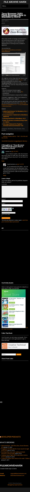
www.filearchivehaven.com (17, 475)
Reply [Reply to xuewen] (3, 161)
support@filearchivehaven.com (18, 473)
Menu (4, 6)
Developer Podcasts (11, 437)
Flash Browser (17, 128)
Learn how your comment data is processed (15, 221)
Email (3, 203)
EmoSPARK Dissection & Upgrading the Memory (15, 141)
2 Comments (6, 25)
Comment (4, 184)
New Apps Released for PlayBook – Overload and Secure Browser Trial (13, 124)
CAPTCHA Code (6, 214)
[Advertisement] (8, 255)
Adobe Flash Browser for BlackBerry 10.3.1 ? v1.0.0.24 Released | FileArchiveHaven (15, 104)
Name (4, 199)
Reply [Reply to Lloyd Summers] (4, 175)
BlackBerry (10, 128)
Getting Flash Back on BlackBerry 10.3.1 (14, 118)
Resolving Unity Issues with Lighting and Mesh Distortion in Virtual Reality (13, 452)
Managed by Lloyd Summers (15, 485)
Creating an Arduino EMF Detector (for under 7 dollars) (15, 458)
